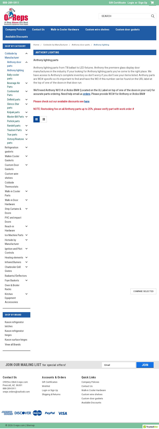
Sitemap (30, 425)
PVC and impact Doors (13, 219)
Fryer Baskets (12, 280)
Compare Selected (143, 291)
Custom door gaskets (128, 29)
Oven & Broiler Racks (12, 287)
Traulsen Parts (14, 130)
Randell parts (13, 125)
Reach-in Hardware (10, 228)
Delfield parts (13, 99)
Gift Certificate (117, 2)
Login (131, 2)
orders (86, 94)
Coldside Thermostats (11, 184)
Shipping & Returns (51, 394)
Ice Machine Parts (14, 235)
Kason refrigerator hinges (14, 333)
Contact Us (38, 29)
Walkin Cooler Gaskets (12, 158)
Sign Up (142, 2)
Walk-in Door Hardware (11, 202)
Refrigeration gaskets (11, 149)
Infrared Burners (13, 262)
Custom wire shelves (97, 29)
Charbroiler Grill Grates (13, 269)
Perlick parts (13, 121)
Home (36, 45)
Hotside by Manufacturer (12, 242)
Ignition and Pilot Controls (13, 251)
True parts (12, 134)
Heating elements (14, 257)
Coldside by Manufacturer (12, 55)
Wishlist (46, 386)
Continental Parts (13, 93)
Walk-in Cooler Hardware (65, 29)
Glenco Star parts (13, 106)
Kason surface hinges (16, 339)
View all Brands (13, 344)
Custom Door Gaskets (12, 167)
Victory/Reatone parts (15, 141)
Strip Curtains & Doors (13, 211)
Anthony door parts (14, 64)
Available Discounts (16, 36)
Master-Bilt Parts (15, 116)
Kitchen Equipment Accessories (11, 298)
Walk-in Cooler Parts (12, 193)
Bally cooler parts (13, 76)
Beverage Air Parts (13, 85)
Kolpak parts (13, 112)
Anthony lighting (15, 70)
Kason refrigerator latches (14, 324)
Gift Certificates (49, 382)
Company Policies (15, 29)
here (86, 101)
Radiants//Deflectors (15, 275)
